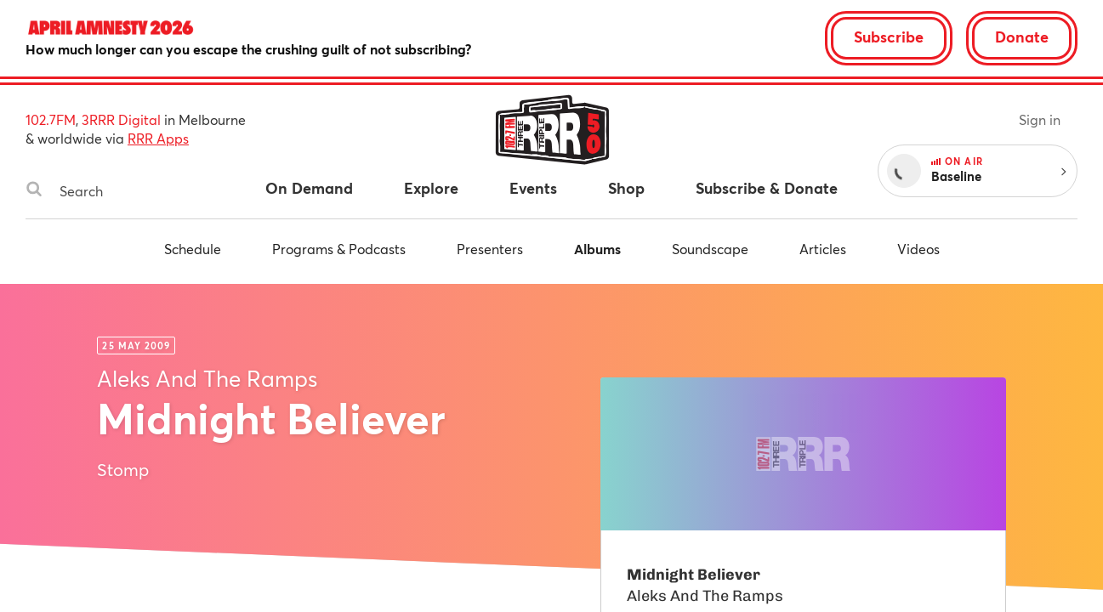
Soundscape (710, 249)
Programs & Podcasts (339, 249)
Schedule (192, 249)
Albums (597, 249)
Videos (918, 249)
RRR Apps (158, 138)
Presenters (490, 249)
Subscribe (889, 36)
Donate (1022, 36)
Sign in (1039, 119)
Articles (822, 249)
